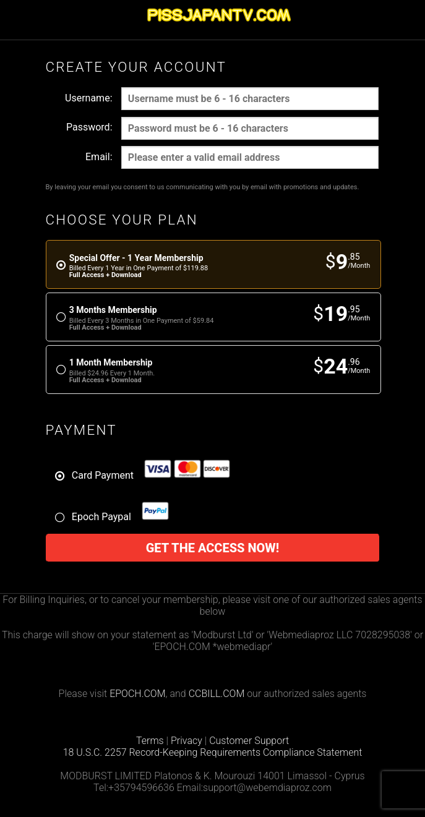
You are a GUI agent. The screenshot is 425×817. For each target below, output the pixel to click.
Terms (150, 740)
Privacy (186, 740)
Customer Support (249, 740)
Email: (98, 157)
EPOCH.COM (137, 693)
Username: (88, 98)
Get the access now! (213, 548)
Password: (89, 127)
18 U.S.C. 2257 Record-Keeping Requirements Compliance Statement (213, 752)
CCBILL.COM (217, 693)
